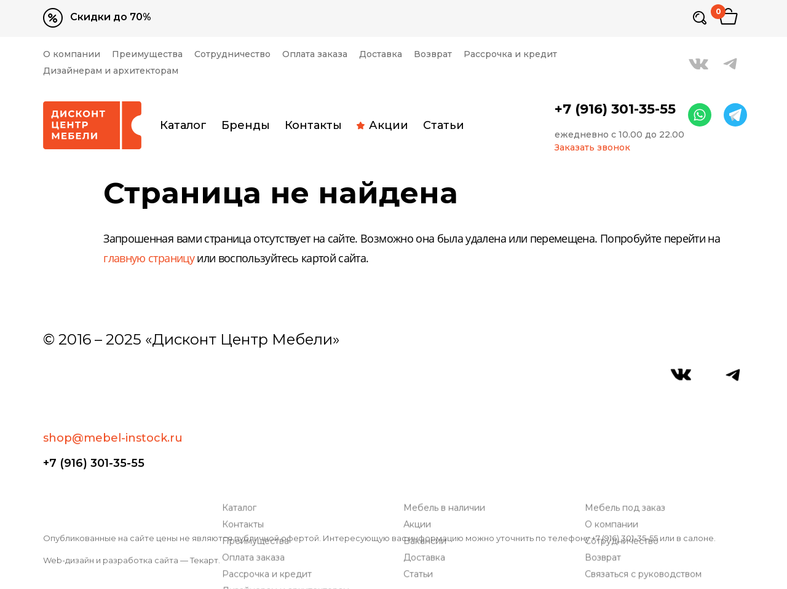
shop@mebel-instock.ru (113, 381)
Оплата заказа (314, 54)
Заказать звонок (592, 147)
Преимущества (147, 54)
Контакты (313, 125)
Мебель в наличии (447, 421)
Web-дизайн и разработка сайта (110, 560)
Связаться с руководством (645, 488)
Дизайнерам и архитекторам (110, 71)
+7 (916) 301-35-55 (615, 109)
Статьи (443, 125)
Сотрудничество (232, 54)
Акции (382, 125)
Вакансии (427, 455)
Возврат (433, 54)
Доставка (380, 54)
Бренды (245, 125)
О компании (71, 54)
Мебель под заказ (627, 421)
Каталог (183, 125)
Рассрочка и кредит (510, 54)
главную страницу (148, 259)
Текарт (204, 560)
